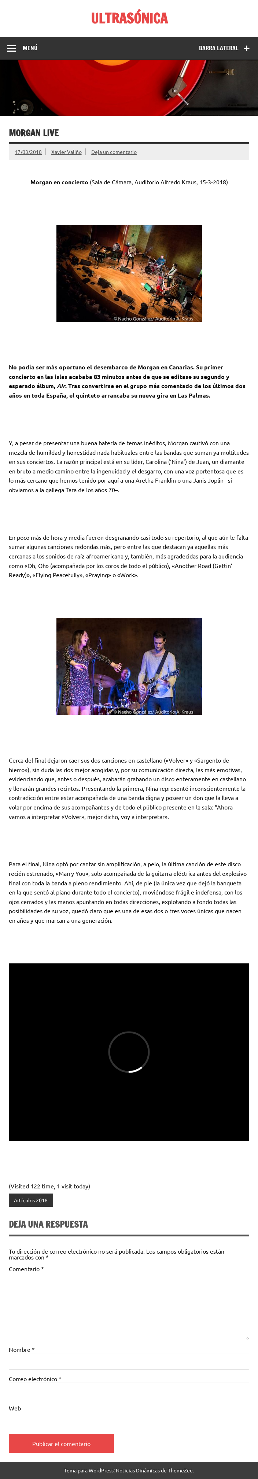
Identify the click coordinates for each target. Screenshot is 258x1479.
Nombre (22, 1349)
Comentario (26, 1269)
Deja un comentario (114, 151)
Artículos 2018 (31, 1200)
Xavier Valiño (66, 151)
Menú (30, 48)
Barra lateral (219, 48)
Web (15, 1408)
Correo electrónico (35, 1379)
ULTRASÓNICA (129, 18)
